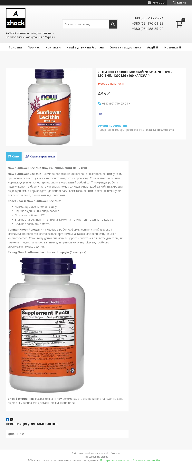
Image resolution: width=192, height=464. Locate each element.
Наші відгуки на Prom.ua (85, 47)
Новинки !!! (172, 47)
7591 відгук (159, 2)
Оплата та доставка (125, 47)
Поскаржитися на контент (115, 460)
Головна (15, 47)
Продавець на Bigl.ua (96, 456)
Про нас (34, 47)
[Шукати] (113, 24)
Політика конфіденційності (148, 460)
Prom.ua (115, 453)
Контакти (53, 47)
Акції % (152, 47)
